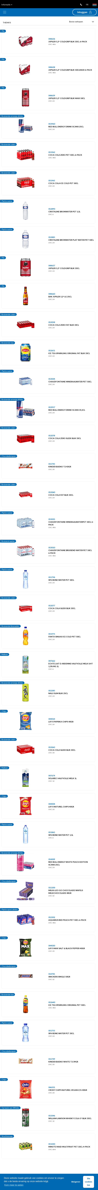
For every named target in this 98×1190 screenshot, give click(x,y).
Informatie (6, 4)
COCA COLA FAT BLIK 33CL (60, 495)
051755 (51, 1030)
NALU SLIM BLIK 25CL (58, 693)
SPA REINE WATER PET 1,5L (60, 835)
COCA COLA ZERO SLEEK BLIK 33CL (64, 438)
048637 (51, 265)
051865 (51, 832)
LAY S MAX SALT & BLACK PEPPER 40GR (66, 948)
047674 (51, 775)
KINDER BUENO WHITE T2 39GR (63, 1062)
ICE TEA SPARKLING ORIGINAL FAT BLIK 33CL (69, 353)
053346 (51, 1115)
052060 (51, 492)
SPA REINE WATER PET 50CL (61, 580)
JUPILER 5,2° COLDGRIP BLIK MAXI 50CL (66, 98)
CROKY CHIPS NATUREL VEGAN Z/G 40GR (67, 1090)
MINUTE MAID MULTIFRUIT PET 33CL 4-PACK (69, 1147)
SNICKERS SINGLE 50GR (59, 976)
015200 (51, 887)
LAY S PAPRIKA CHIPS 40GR (60, 721)
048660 (51, 294)
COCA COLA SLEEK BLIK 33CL (61, 608)
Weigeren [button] (75, 1182)
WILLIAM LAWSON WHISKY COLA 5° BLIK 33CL (69, 1118)
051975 (51, 634)
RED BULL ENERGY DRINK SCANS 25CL (66, 126)
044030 (51, 945)
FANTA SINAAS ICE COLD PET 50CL (64, 636)
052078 (51, 435)
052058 (51, 322)
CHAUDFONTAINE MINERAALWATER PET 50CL (70, 381)
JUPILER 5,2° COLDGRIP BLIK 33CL (63, 268)
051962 (51, 152)
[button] (84, 12)
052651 (51, 350)
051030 (51, 1144)
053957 (51, 407)
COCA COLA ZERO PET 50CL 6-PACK (65, 155)
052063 (51, 747)
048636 (51, 39)
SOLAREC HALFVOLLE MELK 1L (62, 778)
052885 (51, 237)
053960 (51, 124)
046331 (51, 1087)
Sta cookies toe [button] (88, 1181)
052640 (51, 1002)
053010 (51, 547)
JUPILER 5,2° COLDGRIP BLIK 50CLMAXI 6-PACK (70, 70)
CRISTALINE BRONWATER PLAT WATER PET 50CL (71, 240)
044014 (51, 719)
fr (87, 4)
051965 (51, 180)
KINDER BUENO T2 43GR (59, 466)
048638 (51, 67)
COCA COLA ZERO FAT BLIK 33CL (63, 325)
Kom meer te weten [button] (13, 1185)
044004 (51, 804)
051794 (51, 577)
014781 (51, 974)
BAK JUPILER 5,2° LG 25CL (60, 296)
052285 (51, 690)
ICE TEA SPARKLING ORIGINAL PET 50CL (67, 1005)
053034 (51, 379)
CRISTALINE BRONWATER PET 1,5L (64, 211)
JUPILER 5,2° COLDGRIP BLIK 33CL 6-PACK (67, 41)
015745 (51, 464)
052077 (51, 605)
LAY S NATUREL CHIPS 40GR (61, 806)
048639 (51, 95)
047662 (51, 661)
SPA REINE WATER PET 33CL (61, 1033)
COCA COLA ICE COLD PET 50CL (63, 183)
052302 (51, 917)
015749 (51, 1059)
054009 (51, 859)
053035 (51, 519)
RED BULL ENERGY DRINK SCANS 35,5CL (66, 410)
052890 (51, 209)
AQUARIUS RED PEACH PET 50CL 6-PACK (67, 920)
